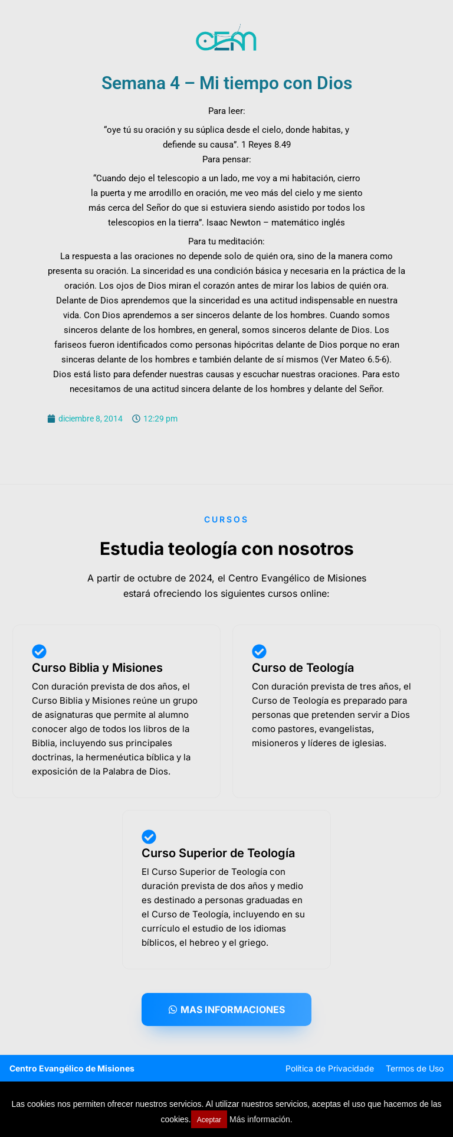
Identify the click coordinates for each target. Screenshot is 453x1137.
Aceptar (209, 1120)
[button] (226, 1009)
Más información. (261, 1119)
